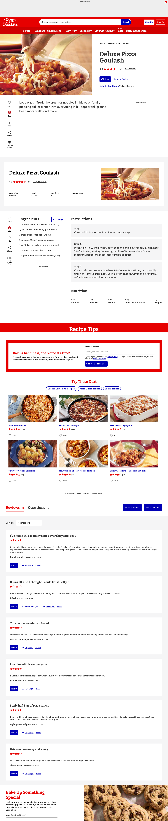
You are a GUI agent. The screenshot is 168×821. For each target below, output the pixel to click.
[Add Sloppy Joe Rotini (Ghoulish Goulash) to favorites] (111, 480)
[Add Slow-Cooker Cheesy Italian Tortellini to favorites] (60, 480)
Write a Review (132, 507)
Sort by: (10, 523)
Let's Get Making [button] (104, 30)
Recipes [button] (26, 30)
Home (102, 43)
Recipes (111, 43)
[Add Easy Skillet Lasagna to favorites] (60, 435)
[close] (166, 2)
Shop (121, 30)
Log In (160, 22)
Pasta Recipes (123, 43)
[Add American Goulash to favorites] (10, 435)
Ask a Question (153, 507)
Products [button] (85, 30)
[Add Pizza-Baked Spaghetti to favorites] (111, 435)
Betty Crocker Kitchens (109, 86)
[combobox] (80, 22)
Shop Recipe (58, 219)
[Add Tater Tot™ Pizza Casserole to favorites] (10, 480)
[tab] (15, 507)
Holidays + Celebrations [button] (48, 30)
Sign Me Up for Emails (96, 364)
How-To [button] (70, 30)
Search (126, 22)
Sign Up (149, 22)
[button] (9, 114)
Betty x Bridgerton (136, 30)
